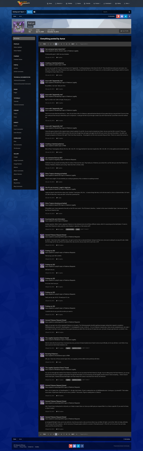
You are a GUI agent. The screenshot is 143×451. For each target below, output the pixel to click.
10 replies (59, 89)
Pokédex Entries (18, 59)
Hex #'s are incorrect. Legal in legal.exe (57, 187)
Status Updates (18, 47)
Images (16, 157)
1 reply (58, 197)
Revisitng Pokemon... (52, 354)
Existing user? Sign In (19, 12)
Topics (15, 113)
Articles (16, 68)
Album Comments (18, 170)
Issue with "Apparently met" (54, 81)
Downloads (117, 4)
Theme (16, 447)
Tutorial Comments (19, 104)
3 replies (59, 182)
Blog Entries (17, 183)
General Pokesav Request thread (55, 235)
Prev (44, 44)
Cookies (37, 447)
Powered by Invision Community (121, 446)
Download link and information (55, 219)
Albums (16, 167)
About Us (68, 4)
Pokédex (78, 4)
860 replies (59, 229)
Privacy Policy (23, 447)
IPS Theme (16, 445)
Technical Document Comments (22, 84)
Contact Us (30, 447)
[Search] (109, 12)
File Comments (18, 144)
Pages (15, 92)
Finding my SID (50, 251)
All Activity (16, 38)
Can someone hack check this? (55, 49)
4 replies (59, 57)
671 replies (59, 348)
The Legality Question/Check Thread (57, 338)
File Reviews (17, 148)
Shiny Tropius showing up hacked (56, 173)
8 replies (59, 168)
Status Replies (17, 50)
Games (88, 4)
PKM (64, 65)
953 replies (59, 245)
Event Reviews (17, 132)
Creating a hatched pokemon (54, 63)
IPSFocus (23, 445)
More (127, 4)
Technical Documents (19, 80)
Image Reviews (18, 164)
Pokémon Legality (73, 51)
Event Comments (18, 129)
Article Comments (18, 71)
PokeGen (65, 221)
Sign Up (30, 12)
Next (73, 44)
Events (15, 125)
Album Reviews (18, 174)
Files (15, 141)
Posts (15, 117)
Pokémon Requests (70, 159)
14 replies (59, 259)
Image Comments (18, 160)
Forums (106, 4)
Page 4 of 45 (84, 44)
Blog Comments (18, 186)
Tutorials (96, 4)
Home (59, 4)
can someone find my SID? (53, 158)
